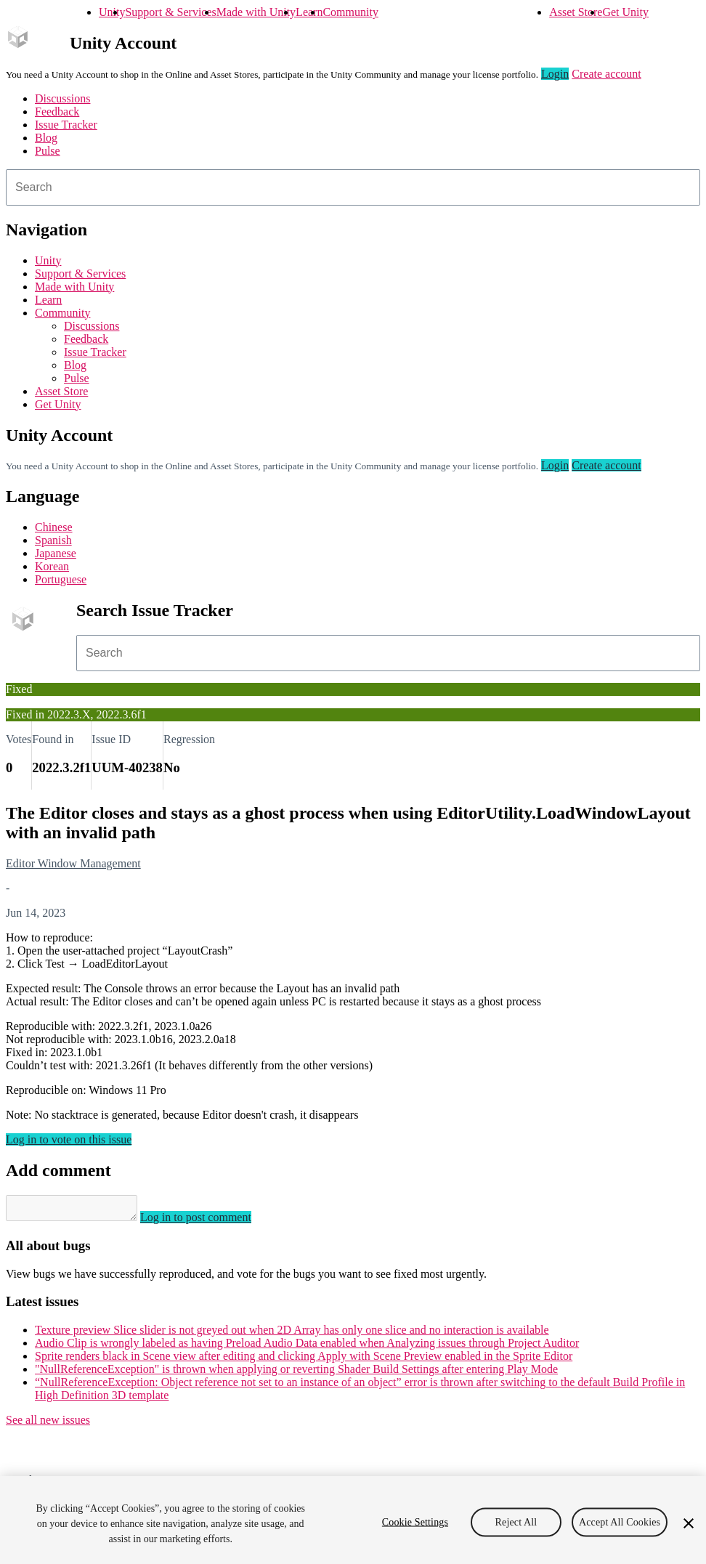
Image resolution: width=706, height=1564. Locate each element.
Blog (46, 137)
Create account (606, 74)
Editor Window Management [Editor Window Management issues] (73, 863)
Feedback (57, 111)
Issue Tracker (66, 124)
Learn (309, 12)
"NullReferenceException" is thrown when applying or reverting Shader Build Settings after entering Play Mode (296, 1373)
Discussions (62, 98)
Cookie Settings (415, 1521)
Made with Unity (256, 12)
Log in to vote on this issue (68, 1139)
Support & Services (170, 12)
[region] (353, 1520)
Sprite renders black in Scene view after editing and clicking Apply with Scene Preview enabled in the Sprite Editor (303, 1360)
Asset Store (575, 12)
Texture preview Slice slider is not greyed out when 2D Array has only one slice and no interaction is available (292, 1334)
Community (350, 12)
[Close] (688, 1523)
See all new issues (48, 1424)
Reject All (516, 1521)
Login (555, 74)
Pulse (47, 151)
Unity (112, 12)
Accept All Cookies (619, 1521)
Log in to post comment (210, 1221)
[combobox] (353, 187)
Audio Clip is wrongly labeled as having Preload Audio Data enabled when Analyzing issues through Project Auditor (307, 1347)
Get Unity (625, 12)
